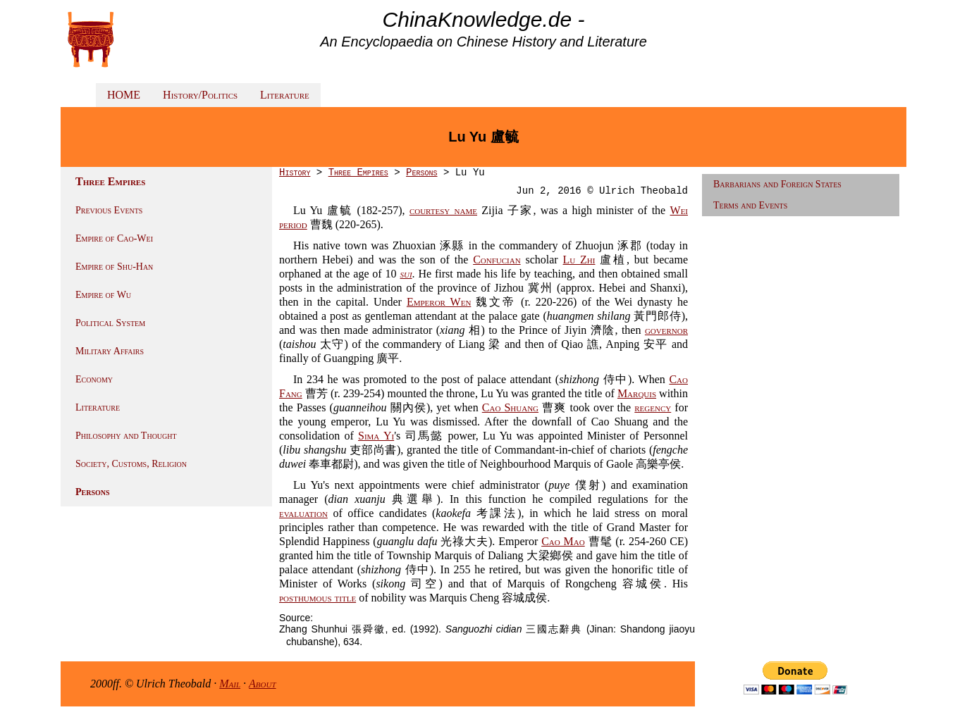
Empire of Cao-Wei (114, 238)
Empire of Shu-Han (114, 266)
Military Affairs (109, 351)
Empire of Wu (103, 294)
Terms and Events (750, 205)
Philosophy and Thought (126, 435)
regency (652, 407)
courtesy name (443, 210)
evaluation (303, 513)
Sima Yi (376, 436)
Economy (94, 379)
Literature (284, 95)
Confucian (497, 260)
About (262, 684)
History (294, 172)
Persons (92, 492)
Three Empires (358, 172)
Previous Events (108, 210)
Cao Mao (563, 541)
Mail (229, 684)
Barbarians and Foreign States (777, 184)
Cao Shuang (510, 407)
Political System (110, 323)
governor (666, 330)
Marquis (636, 393)
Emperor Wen (439, 302)
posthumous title (317, 598)
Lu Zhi (579, 260)
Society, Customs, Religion (131, 464)
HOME (123, 95)
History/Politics (200, 95)
